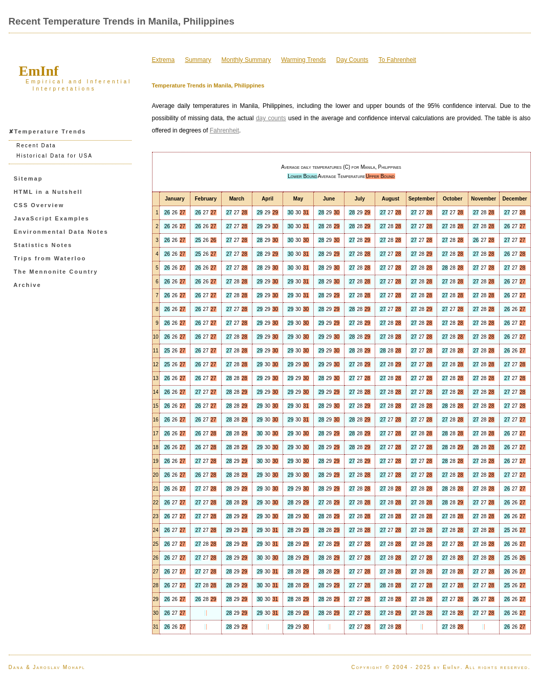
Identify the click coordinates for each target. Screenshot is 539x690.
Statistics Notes (43, 245)
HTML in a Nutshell (48, 192)
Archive (27, 285)
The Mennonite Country (56, 272)
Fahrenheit (224, 130)
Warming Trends (303, 59)
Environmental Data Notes (61, 232)
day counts (271, 118)
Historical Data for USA (54, 156)
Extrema (163, 59)
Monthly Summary (246, 59)
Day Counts (352, 59)
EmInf (39, 71)
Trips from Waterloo (50, 258)
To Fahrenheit (397, 59)
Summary (198, 59)
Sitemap (28, 178)
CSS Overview (39, 205)
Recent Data (36, 145)
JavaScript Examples (52, 218)
